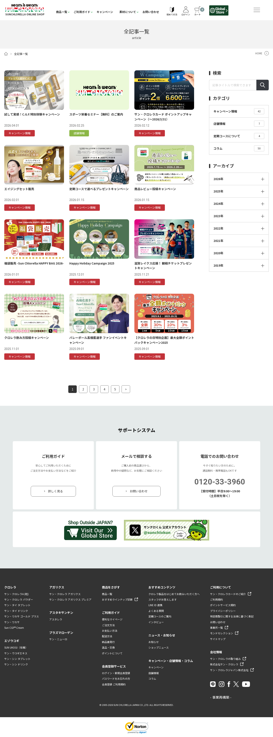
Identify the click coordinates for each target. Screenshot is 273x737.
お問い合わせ (150, 12)
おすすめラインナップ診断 (117, 599)
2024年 (218, 203)
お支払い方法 (109, 630)
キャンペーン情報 (238, 111)
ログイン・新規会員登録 (116, 673)
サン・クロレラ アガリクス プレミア (70, 599)
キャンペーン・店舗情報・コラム (170, 661)
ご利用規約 (216, 599)
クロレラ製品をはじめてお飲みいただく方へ (174, 594)
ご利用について (220, 587)
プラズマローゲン (61, 632)
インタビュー (156, 622)
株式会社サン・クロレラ (224, 664)
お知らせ (153, 642)
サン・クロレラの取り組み (225, 658)
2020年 (218, 253)
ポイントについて (112, 653)
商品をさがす (111, 587)
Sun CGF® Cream (14, 627)
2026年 (218, 179)
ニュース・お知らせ (161, 635)
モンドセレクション (221, 633)
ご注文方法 (108, 625)
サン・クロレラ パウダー (18, 599)
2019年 (218, 265)
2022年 (218, 228)
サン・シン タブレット (17, 658)
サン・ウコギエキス (15, 653)
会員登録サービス (114, 666)
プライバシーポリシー (223, 611)
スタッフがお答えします (162, 599)
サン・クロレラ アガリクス (65, 594)
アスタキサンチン (61, 613)
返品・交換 (108, 647)
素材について (127, 12)
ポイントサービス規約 (223, 605)
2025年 (218, 191)
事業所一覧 (216, 627)
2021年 (218, 240)
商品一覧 (61, 12)
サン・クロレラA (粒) (16, 594)
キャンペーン (105, 12)
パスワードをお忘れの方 (116, 678)
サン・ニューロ (58, 639)
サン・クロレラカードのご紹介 (228, 594)
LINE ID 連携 (155, 605)
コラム (238, 148)
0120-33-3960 (219, 481)
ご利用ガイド (82, 12)
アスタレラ (55, 619)
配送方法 (107, 636)
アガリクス (56, 587)
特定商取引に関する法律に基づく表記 (232, 616)
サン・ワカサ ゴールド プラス (21, 616)
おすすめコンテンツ (161, 587)
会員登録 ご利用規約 (114, 684)
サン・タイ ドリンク (16, 611)
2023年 (218, 216)
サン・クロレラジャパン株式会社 (229, 670)
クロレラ (10, 587)
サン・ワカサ (12, 622)
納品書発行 (108, 642)
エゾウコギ (11, 641)
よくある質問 (156, 611)
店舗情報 (238, 124)
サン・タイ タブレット (17, 605)
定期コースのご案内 (159, 616)
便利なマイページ (112, 619)
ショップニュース (158, 647)
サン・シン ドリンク (16, 664)
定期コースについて (238, 136)
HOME (258, 53)
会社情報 (216, 652)
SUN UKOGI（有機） (16, 647)
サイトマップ (217, 639)
